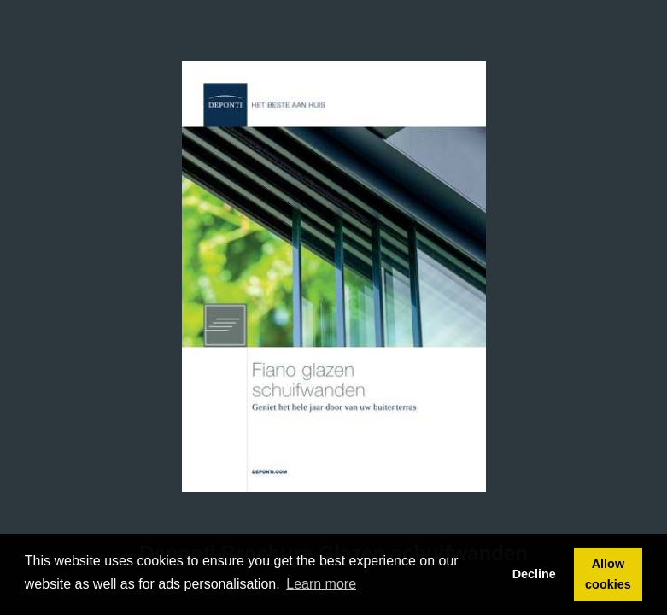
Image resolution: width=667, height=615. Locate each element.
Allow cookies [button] (608, 574)
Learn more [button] (321, 584)
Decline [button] (534, 574)
